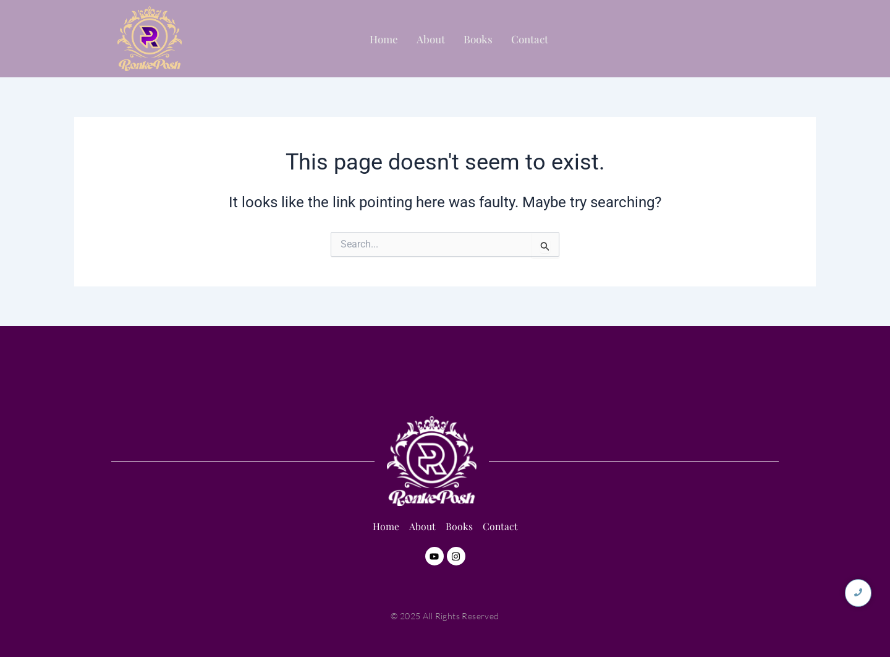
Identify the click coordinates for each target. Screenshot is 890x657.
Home (384, 39)
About (431, 39)
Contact (529, 39)
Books (478, 39)
